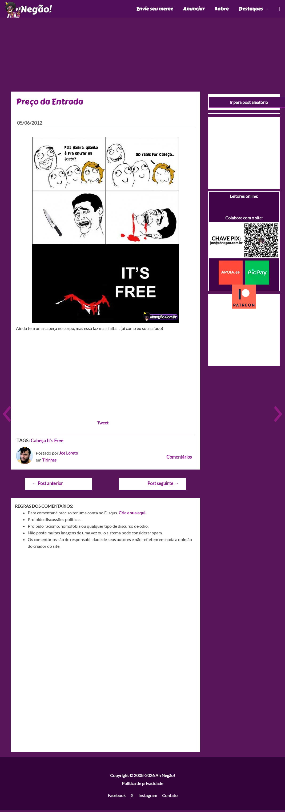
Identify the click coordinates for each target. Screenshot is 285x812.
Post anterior (47, 485)
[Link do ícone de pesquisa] (278, 10)
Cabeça (38, 442)
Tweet (103, 424)
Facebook (117, 797)
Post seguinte (163, 485)
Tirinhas (49, 461)
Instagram (147, 797)
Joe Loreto (69, 454)
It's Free (55, 442)
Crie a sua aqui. (132, 514)
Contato (170, 797)
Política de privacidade (142, 785)
